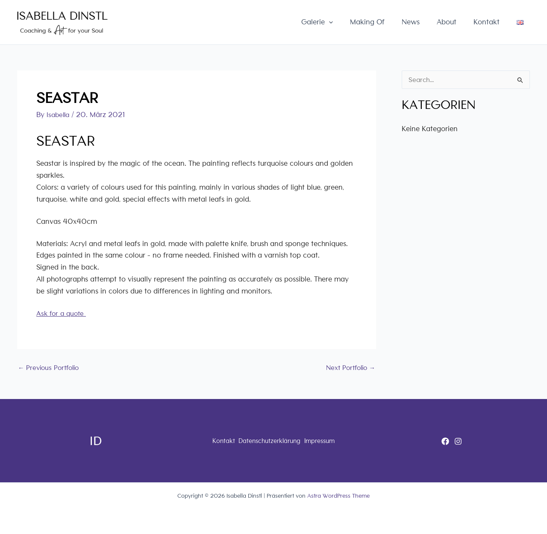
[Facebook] (445, 441)
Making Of (386, 22)
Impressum (328, 441)
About (457, 22)
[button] (352, 22)
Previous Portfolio (50, 367)
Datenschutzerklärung (269, 441)
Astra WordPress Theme (338, 496)
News (426, 22)
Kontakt (493, 22)
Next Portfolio (348, 367)
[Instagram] (458, 441)
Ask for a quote (62, 313)
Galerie (340, 22)
